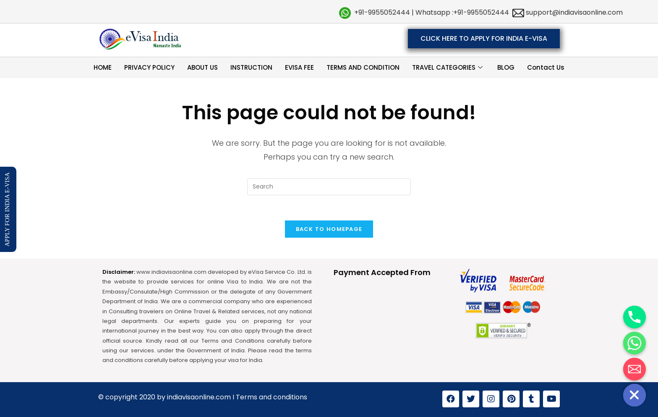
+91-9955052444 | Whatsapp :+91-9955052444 (431, 12)
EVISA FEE (299, 67)
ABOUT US (202, 67)
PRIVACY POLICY (149, 67)
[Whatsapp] (634, 343)
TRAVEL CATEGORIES (448, 67)
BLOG (505, 67)
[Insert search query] (329, 186)
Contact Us (545, 67)
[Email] (634, 369)
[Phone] (634, 317)
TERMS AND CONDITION (363, 67)
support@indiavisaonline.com (573, 12)
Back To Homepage (329, 229)
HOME (103, 67)
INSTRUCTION (251, 67)
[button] (484, 38)
